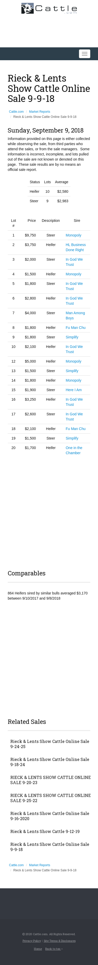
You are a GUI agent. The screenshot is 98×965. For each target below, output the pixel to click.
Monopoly (73, 235)
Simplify (72, 337)
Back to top (54, 949)
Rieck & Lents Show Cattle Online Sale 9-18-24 (49, 762)
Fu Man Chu (75, 328)
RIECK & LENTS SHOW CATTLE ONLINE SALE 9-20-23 (50, 780)
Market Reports (39, 111)
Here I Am (74, 390)
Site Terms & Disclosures (60, 941)
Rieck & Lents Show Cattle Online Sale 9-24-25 (49, 744)
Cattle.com (16, 111)
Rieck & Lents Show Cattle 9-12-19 (45, 831)
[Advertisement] (49, 512)
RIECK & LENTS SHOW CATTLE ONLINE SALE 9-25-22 (50, 798)
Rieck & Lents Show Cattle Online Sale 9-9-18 (49, 847)
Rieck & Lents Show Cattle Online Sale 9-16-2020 (49, 816)
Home (38, 949)
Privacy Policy (32, 941)
